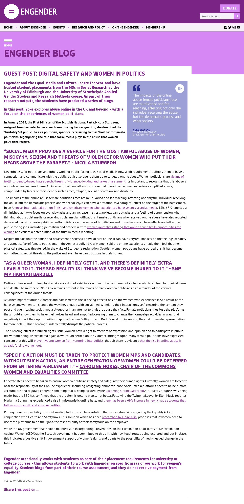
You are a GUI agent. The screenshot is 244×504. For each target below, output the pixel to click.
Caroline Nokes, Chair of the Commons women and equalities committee (90, 369)
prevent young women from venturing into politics (69, 340)
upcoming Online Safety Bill (125, 391)
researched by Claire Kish (119, 417)
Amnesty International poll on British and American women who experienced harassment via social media (84, 208)
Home (8, 45)
